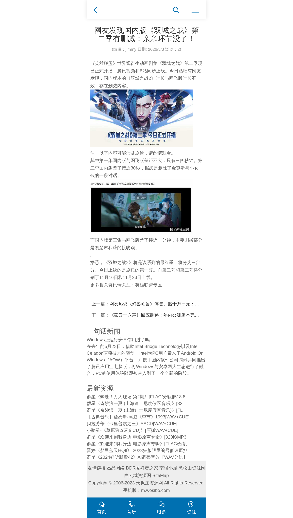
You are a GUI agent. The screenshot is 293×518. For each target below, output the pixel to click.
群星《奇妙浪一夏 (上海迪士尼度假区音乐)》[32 (134, 403)
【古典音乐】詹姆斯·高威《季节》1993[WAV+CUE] (138, 416)
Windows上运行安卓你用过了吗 (118, 339)
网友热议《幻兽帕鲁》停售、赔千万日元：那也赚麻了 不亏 (168, 303)
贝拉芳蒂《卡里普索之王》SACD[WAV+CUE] (132, 423)
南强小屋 (168, 467)
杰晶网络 (116, 467)
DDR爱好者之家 (142, 467)
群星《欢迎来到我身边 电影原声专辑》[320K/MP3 (136, 436)
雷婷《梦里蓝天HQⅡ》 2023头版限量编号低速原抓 (137, 450)
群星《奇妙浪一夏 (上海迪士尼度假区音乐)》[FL (135, 410)
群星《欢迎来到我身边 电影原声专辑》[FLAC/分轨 (137, 443)
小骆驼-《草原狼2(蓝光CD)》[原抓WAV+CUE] (132, 430)
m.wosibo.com (155, 490)
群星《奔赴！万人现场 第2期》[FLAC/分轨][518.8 (136, 396)
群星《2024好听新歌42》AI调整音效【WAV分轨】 (137, 457)
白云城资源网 (137, 475)
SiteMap (160, 475)
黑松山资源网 (191, 467)
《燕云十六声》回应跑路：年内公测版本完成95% (159, 315)
